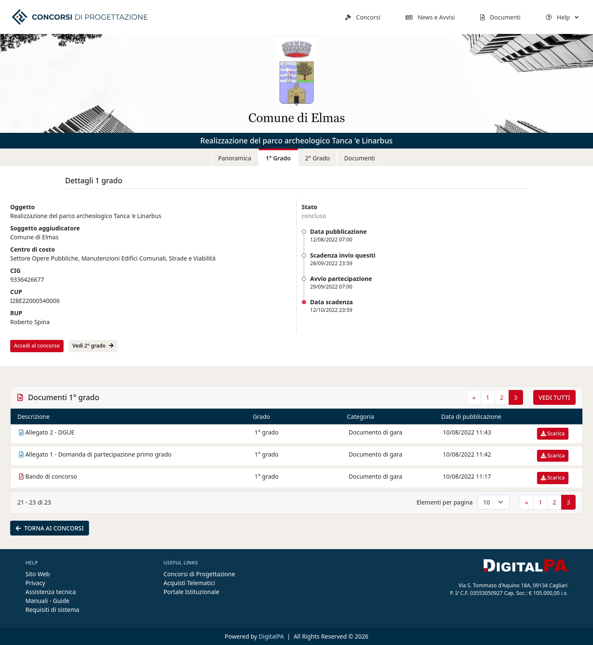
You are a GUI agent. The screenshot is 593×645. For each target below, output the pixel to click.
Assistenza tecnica (50, 592)
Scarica (553, 433)
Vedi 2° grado (93, 345)
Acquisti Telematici (189, 583)
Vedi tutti (554, 397)
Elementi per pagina (445, 502)
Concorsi (362, 17)
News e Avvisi (430, 17)
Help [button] (562, 17)
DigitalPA (272, 636)
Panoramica (234, 158)
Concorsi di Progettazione (199, 574)
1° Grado (278, 158)
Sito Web (37, 574)
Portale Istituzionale (191, 592)
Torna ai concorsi (50, 528)
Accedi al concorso (37, 345)
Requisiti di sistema (52, 610)
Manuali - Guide (47, 601)
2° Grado (317, 158)
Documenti (500, 17)
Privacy (35, 583)
